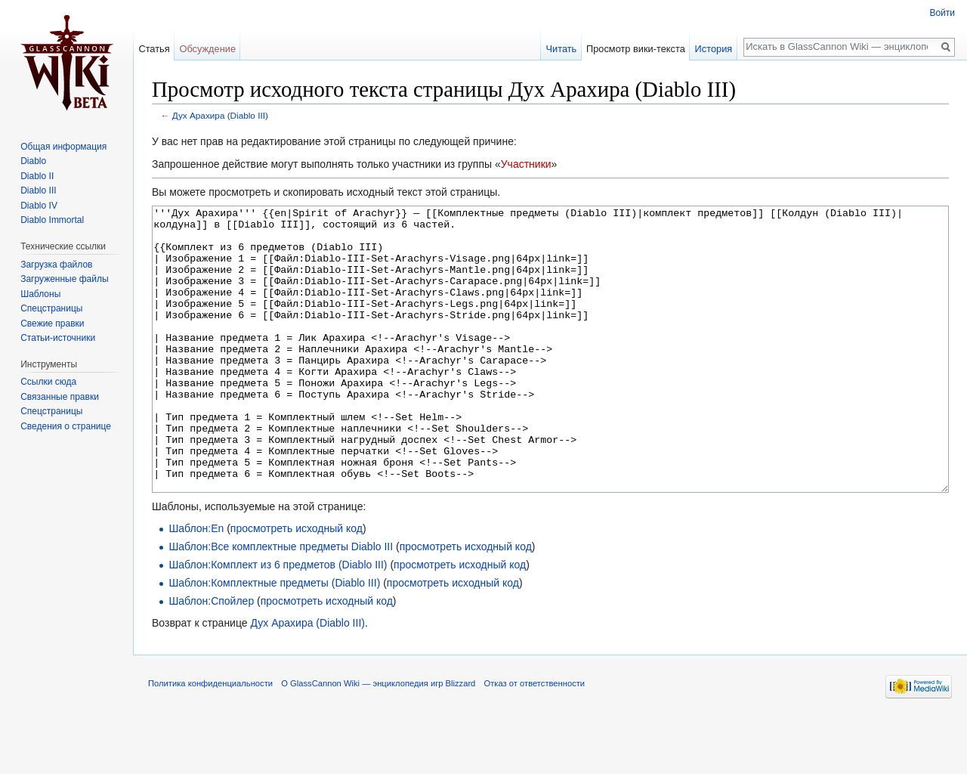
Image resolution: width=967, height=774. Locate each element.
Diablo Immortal (52, 220)
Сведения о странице (65, 426)
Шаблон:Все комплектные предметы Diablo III (280, 603)
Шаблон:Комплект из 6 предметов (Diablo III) (277, 621)
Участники (526, 164)
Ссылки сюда (48, 381)
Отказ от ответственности (534, 740)
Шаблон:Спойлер (211, 658)
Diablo (33, 161)
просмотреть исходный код (296, 585)
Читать (560, 48)
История (714, 48)
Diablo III (38, 190)
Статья (153, 48)
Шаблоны (40, 294)
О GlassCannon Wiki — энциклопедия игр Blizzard (378, 740)
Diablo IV (38, 205)
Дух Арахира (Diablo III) (220, 115)
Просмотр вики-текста (635, 48)
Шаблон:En (196, 585)
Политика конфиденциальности (210, 740)
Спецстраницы (51, 308)
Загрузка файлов (56, 264)
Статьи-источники (57, 338)
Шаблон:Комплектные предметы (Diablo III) (274, 639)
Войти (942, 13)
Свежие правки (52, 323)
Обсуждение (207, 48)
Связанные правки (59, 397)
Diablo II (37, 176)
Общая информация (63, 146)
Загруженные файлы (64, 279)
